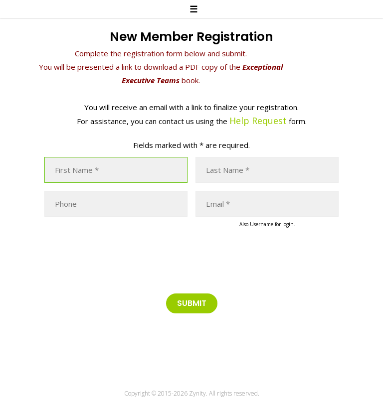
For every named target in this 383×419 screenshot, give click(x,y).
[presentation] (120, 258)
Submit (191, 303)
